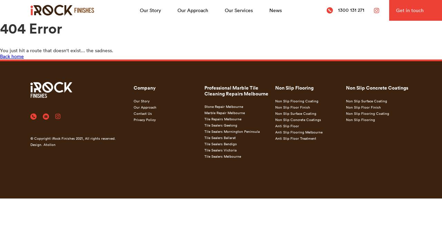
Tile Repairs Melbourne (222, 119)
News (275, 10)
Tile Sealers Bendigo (220, 144)
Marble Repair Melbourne (224, 113)
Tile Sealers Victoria (220, 150)
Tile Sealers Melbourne (222, 156)
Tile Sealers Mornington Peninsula (232, 131)
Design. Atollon (43, 144)
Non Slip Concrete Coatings (298, 119)
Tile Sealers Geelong (220, 125)
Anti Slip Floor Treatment (295, 138)
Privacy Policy (145, 119)
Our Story (150, 10)
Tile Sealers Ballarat (220, 137)
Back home (12, 56)
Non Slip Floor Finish (292, 107)
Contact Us (143, 113)
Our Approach (192, 10)
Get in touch (410, 10)
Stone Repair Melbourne (223, 106)
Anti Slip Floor (287, 126)
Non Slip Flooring (360, 119)
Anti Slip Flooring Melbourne (299, 132)
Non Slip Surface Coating (295, 113)
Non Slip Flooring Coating (296, 101)
